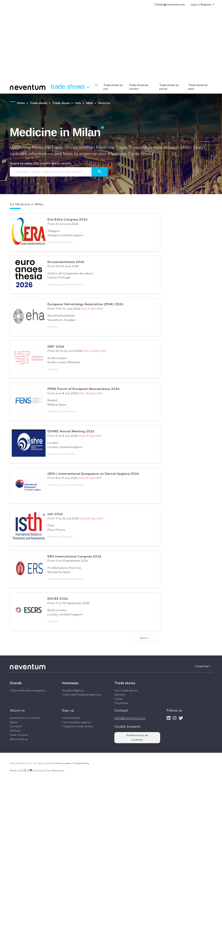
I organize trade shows (77, 726)
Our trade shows (125, 690)
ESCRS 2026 (57, 598)
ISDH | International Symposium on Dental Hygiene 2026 (93, 473)
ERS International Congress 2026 (74, 556)
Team (13, 722)
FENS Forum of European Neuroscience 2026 (83, 389)
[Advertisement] (111, 47)
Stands (16, 683)
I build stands (71, 718)
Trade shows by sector (169, 87)
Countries (121, 703)
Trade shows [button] (70, 87)
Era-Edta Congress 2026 (67, 219)
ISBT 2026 (55, 346)
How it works (19, 735)
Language (203, 666)
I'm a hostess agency (76, 722)
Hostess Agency (73, 690)
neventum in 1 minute (25, 718)
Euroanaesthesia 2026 (65, 262)
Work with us (19, 739)
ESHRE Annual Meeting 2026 (70, 431)
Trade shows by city (113, 87)
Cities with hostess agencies (81, 694)
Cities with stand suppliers (28, 690)
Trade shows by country (138, 87)
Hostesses (70, 683)
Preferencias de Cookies (137, 737)
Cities (118, 699)
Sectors (119, 694)
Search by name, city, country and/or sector (40, 163)
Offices (15, 730)
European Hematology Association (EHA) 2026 (85, 304)
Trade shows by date (198, 87)
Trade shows (124, 683)
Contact (16, 726)
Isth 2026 (55, 514)
